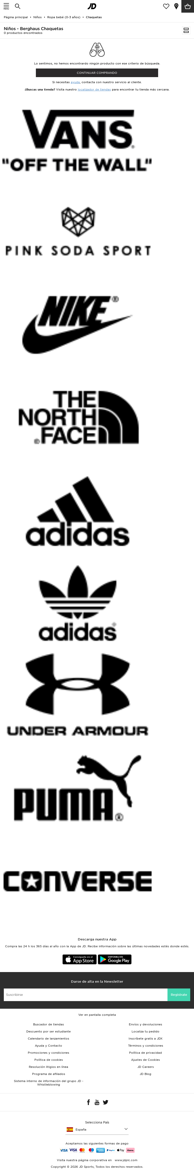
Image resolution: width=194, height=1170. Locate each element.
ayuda (75, 82)
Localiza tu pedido (145, 1031)
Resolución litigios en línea (48, 1067)
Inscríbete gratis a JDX (145, 1038)
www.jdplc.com (125, 1160)
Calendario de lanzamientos (48, 1038)
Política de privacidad (145, 1052)
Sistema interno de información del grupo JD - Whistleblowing (48, 1082)
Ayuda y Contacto (48, 1045)
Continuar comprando (97, 73)
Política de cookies (48, 1060)
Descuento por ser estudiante (48, 1031)
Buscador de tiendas (48, 1024)
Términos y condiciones (145, 1045)
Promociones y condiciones (48, 1052)
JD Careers (145, 1067)
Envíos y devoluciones (145, 1024)
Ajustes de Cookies (145, 1060)
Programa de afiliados (48, 1074)
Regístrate (179, 995)
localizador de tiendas (94, 89)
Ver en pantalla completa (97, 1015)
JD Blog (145, 1074)
